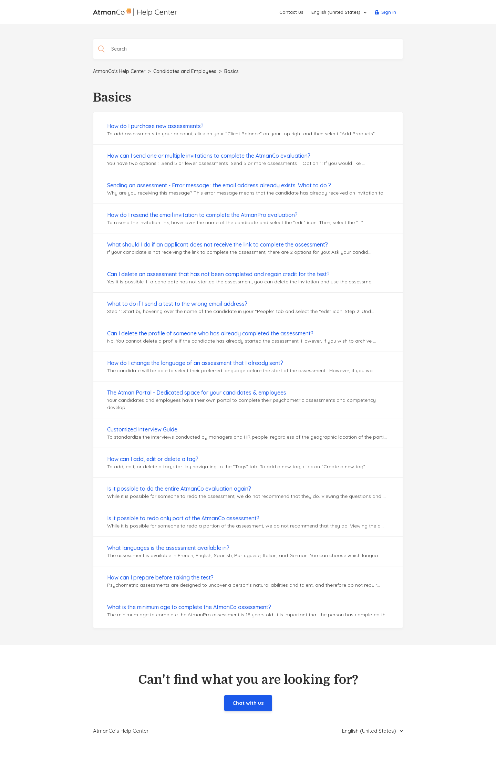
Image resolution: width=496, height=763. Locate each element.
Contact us (291, 12)
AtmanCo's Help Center (119, 71)
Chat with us (248, 703)
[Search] (248, 49)
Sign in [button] (388, 12)
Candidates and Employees (184, 71)
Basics (231, 71)
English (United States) (336, 12)
